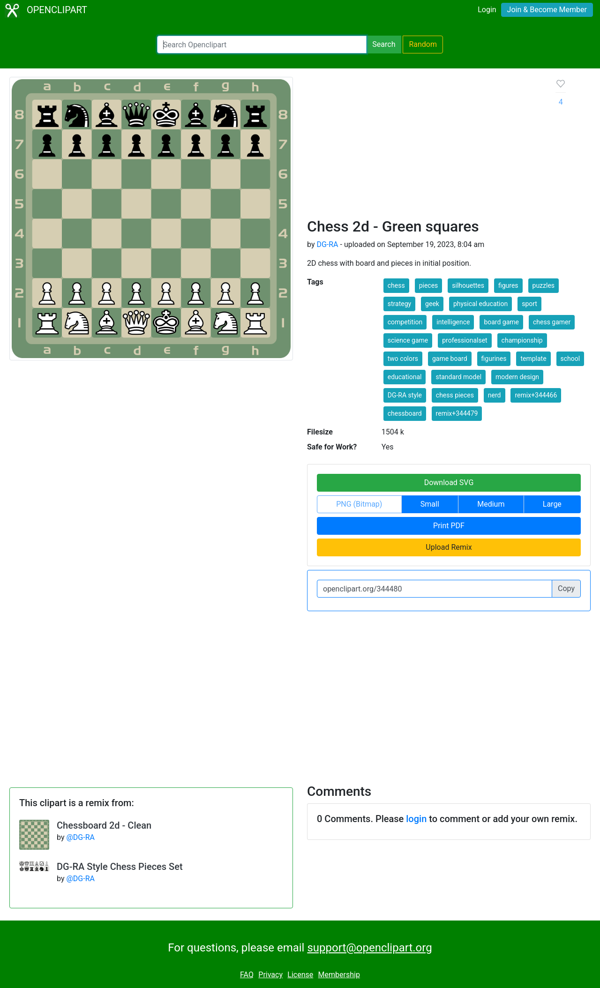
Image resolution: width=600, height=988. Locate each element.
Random (423, 44)
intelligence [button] (453, 322)
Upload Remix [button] (449, 547)
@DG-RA (80, 837)
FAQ (247, 974)
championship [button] (522, 340)
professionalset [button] (464, 340)
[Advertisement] (424, 147)
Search (383, 44)
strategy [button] (399, 303)
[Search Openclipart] (262, 44)
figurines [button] (494, 358)
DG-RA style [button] (405, 395)
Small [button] (429, 504)
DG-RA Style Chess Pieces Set (120, 866)
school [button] (570, 358)
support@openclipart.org (369, 947)
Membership (339, 974)
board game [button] (501, 322)
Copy (566, 588)
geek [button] (432, 303)
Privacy (270, 974)
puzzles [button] (543, 285)
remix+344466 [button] (536, 395)
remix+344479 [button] (457, 413)
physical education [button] (480, 303)
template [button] (533, 358)
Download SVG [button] (449, 482)
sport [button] (529, 303)
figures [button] (508, 285)
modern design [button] (517, 377)
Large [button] (552, 504)
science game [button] (408, 340)
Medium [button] (490, 504)
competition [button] (405, 322)
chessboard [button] (405, 413)
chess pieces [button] (455, 395)
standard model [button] (458, 377)
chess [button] (396, 285)
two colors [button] (403, 358)
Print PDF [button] (449, 525)
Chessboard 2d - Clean (104, 825)
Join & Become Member (547, 9)
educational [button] (405, 377)
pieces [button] (428, 285)
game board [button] (449, 358)
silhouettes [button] (468, 285)
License (300, 974)
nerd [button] (494, 395)
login (416, 818)
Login (487, 9)
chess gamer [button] (551, 322)
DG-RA (327, 244)
